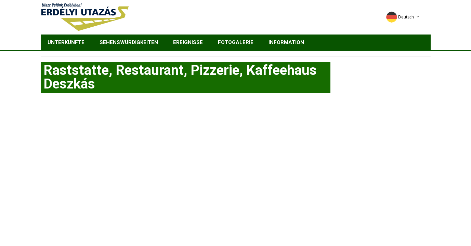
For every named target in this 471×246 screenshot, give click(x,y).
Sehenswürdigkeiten (129, 42)
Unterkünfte (66, 42)
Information (286, 42)
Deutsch (400, 17)
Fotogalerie (235, 42)
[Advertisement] (236, 151)
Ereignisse (188, 42)
